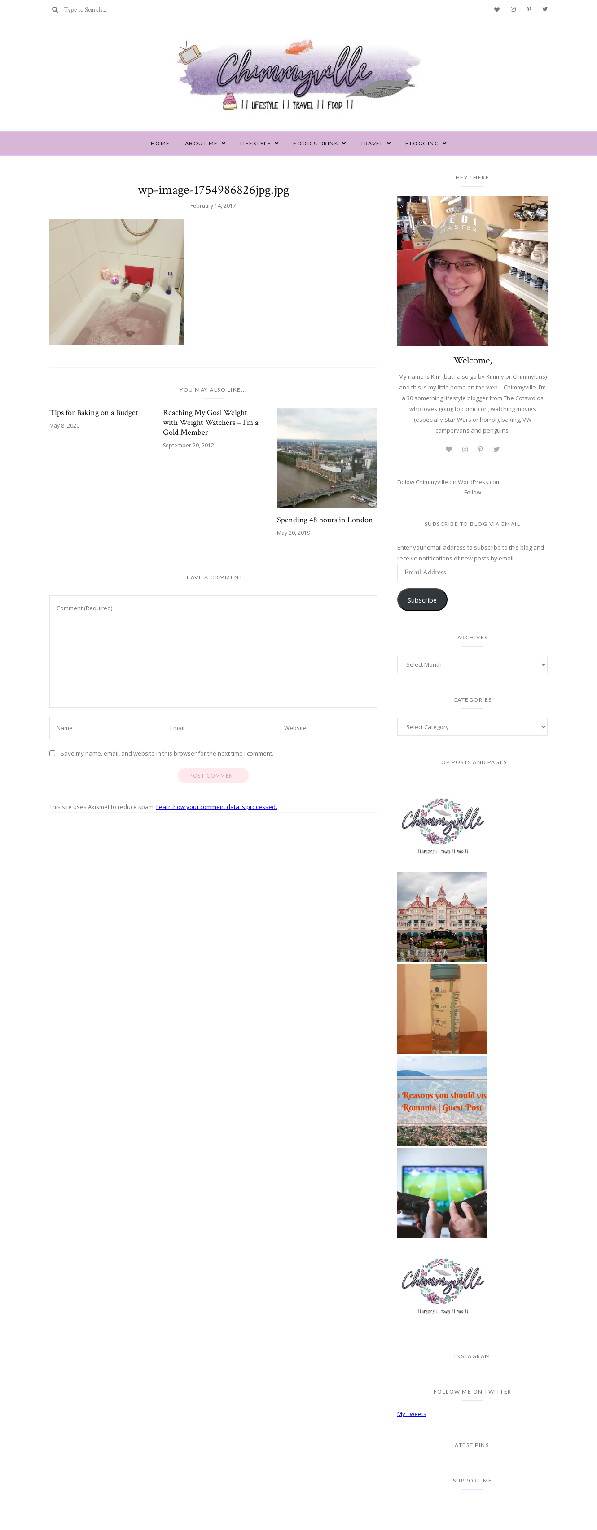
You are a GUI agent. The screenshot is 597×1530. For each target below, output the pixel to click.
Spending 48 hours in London (325, 520)
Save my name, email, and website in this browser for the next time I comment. (167, 753)
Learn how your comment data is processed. (216, 807)
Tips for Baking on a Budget (93, 413)
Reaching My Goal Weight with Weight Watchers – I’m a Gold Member (210, 422)
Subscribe (422, 599)
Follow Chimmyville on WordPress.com (449, 482)
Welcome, (472, 360)
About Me (201, 143)
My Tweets (411, 1414)
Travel (371, 143)
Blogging (422, 143)
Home (160, 143)
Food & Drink (315, 143)
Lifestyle (256, 143)
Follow (472, 492)
